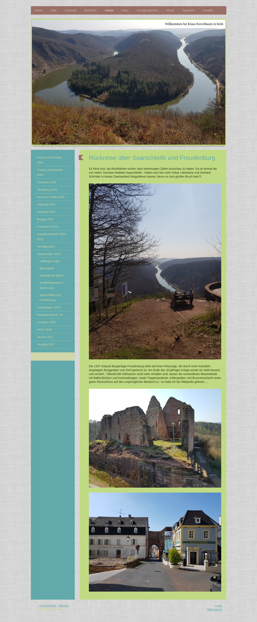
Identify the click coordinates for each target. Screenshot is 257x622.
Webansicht (214, 609)
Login (218, 605)
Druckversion (46, 605)
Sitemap (64, 605)
